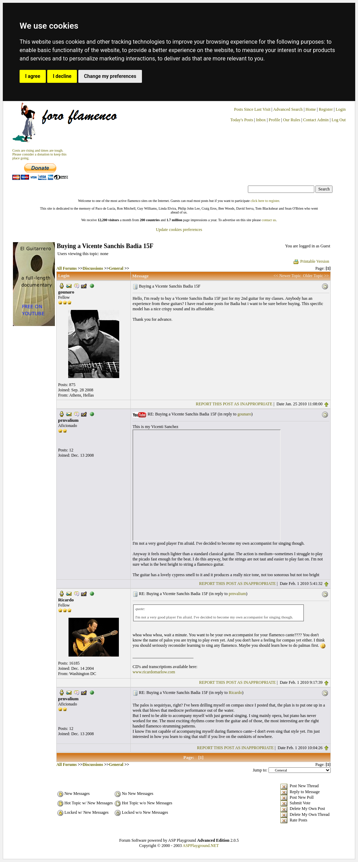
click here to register (265, 201)
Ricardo (235, 692)
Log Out (339, 119)
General (116, 268)
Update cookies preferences (179, 229)
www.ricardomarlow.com (154, 671)
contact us (269, 220)
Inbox (261, 119)
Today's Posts (241, 119)
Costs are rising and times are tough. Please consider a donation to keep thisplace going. (39, 154)
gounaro (244, 414)
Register (326, 109)
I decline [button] (62, 76)
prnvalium (237, 593)
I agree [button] (32, 76)
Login (341, 109)
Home (311, 109)
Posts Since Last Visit (252, 109)
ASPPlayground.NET (200, 845)
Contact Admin (316, 119)
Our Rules (291, 119)
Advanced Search (287, 109)
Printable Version (311, 261)
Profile (274, 119)
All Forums (66, 268)
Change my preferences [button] (110, 76)
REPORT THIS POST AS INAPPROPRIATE (234, 403)
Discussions (93, 268)
